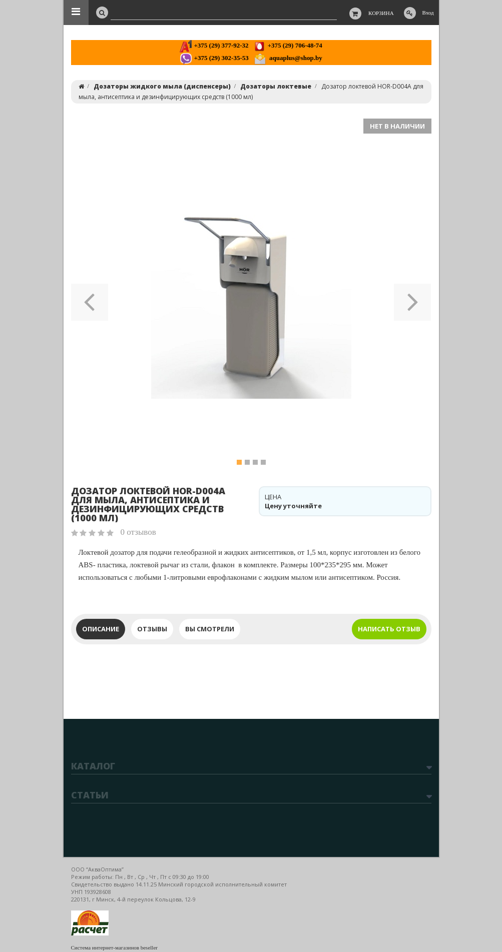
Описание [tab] (100, 628)
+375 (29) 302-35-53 (214, 58)
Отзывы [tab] (152, 628)
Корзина (381, 13)
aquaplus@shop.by (288, 58)
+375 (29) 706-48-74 (287, 45)
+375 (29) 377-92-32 (214, 45)
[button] (90, 299)
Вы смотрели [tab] (209, 628)
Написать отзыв (389, 628)
